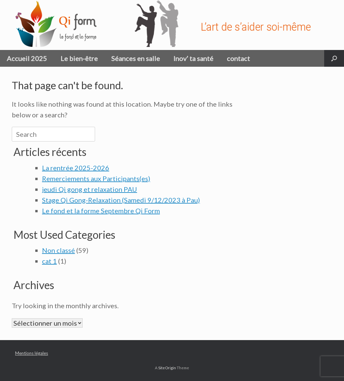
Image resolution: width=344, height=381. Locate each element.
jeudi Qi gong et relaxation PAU (89, 189)
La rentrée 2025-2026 (75, 168)
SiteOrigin (167, 368)
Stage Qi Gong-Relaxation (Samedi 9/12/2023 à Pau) (121, 200)
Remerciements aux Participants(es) (96, 178)
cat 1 (49, 261)
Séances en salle (135, 58)
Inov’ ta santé (193, 58)
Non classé (58, 250)
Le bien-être (79, 58)
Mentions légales (31, 353)
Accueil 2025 (27, 58)
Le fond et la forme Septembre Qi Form (101, 211)
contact (238, 58)
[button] (334, 58)
